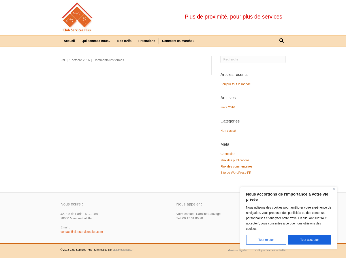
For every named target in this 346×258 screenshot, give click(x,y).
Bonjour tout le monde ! (236, 84)
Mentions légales (237, 250)
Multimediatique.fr (123, 249)
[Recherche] (282, 41)
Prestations (146, 41)
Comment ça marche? (178, 41)
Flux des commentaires (236, 166)
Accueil (69, 41)
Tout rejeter (266, 239)
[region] (288, 218)
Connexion (227, 154)
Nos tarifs (124, 41)
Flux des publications (234, 160)
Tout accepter (309, 239)
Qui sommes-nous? (96, 41)
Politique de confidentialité (270, 250)
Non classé (228, 130)
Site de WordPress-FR (235, 172)
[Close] (334, 189)
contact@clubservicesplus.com (81, 232)
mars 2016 (227, 107)
